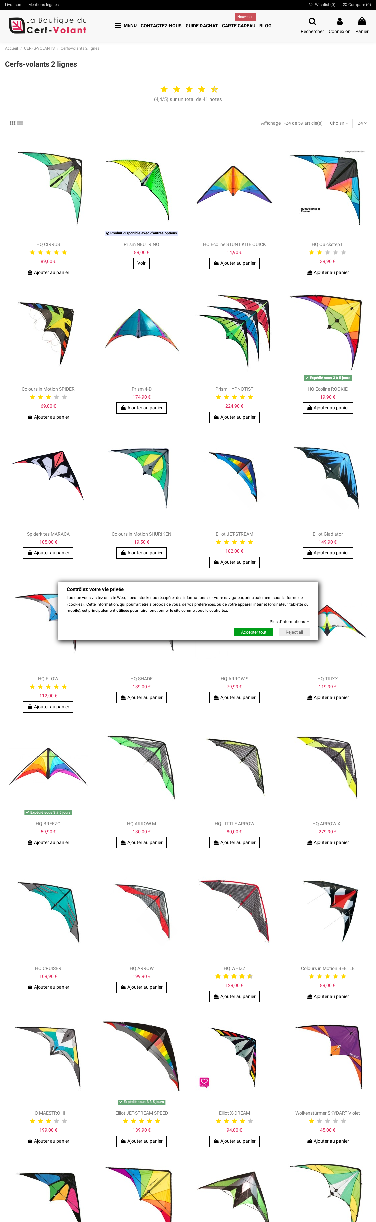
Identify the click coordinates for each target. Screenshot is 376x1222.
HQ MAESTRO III (48, 1113)
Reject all (294, 632)
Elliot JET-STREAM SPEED (141, 1113)
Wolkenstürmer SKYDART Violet (327, 1113)
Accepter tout (253, 632)
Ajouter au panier (48, 1141)
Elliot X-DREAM (234, 1113)
